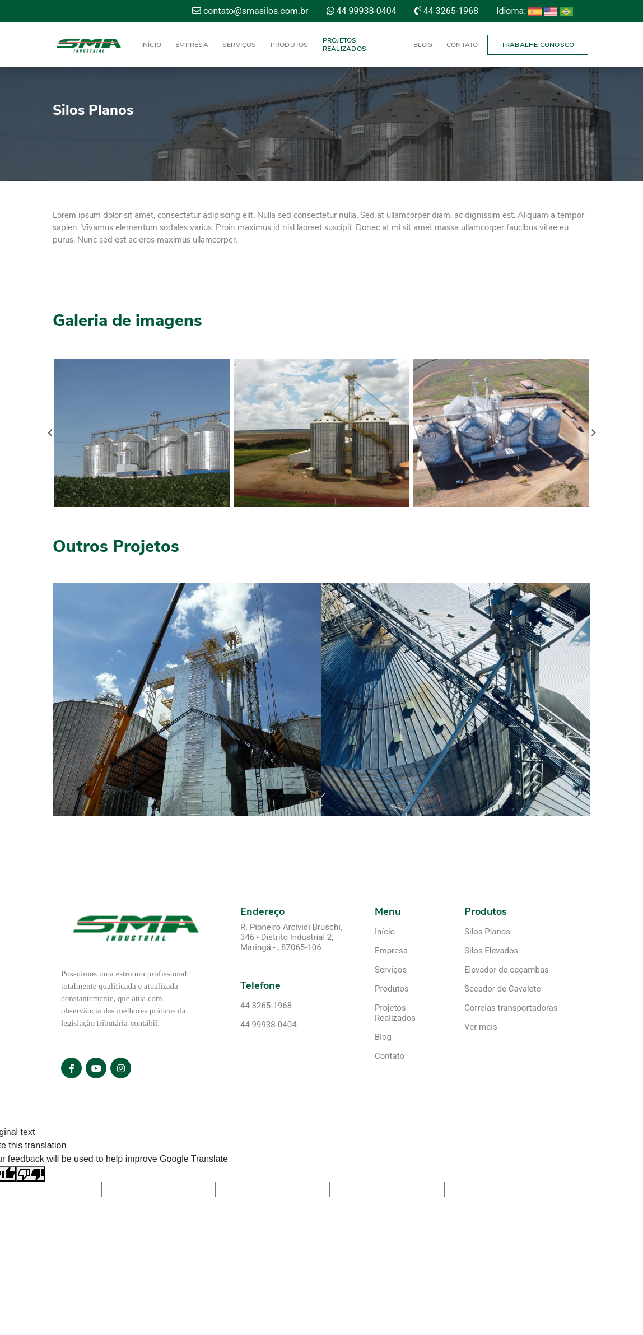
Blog (422, 44)
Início (151, 44)
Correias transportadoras (511, 1008)
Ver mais (480, 1027)
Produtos (290, 44)
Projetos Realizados (344, 44)
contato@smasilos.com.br (250, 11)
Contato (462, 44)
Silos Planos (487, 932)
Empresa (191, 44)
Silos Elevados (491, 951)
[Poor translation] (30, 1174)
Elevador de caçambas (506, 970)
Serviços (239, 44)
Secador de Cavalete (502, 989)
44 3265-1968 (446, 11)
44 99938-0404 (362, 11)
